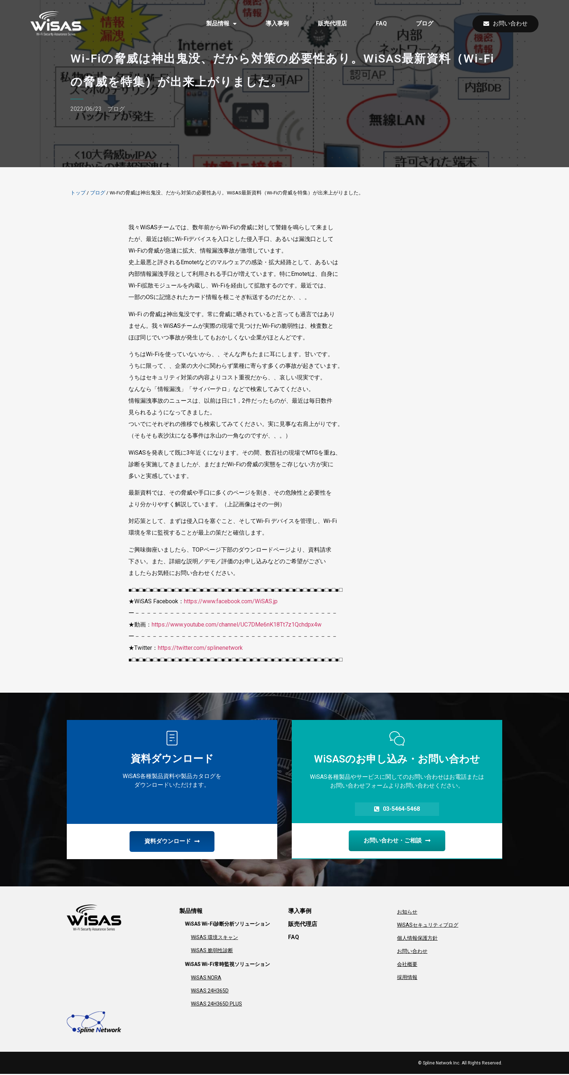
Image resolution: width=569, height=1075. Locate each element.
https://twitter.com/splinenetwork (200, 647)
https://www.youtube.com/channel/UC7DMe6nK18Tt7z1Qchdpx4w (237, 624)
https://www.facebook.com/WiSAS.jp (231, 601)
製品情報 (221, 23)
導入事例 (277, 23)
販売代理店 (332, 23)
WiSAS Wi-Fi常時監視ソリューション (227, 965)
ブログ (424, 23)
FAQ (381, 23)
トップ (78, 193)
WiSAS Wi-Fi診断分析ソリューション (227, 925)
